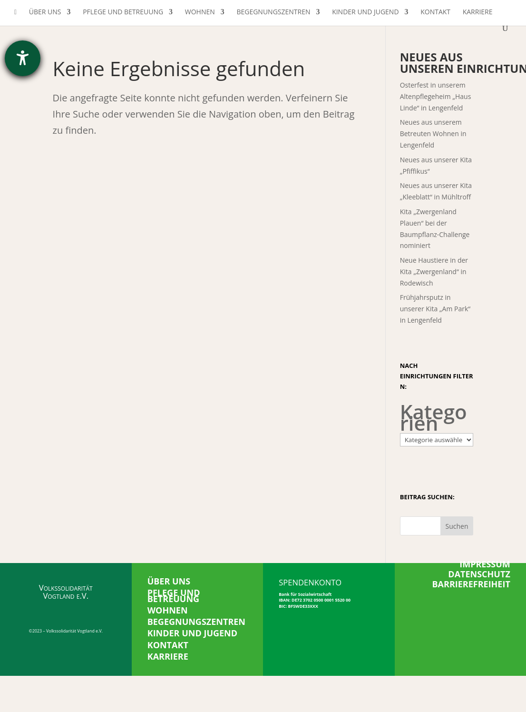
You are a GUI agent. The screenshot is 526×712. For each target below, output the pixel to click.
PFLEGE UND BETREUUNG (173, 595)
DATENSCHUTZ (479, 574)
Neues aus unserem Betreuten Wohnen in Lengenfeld (433, 133)
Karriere (478, 12)
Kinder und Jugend (365, 12)
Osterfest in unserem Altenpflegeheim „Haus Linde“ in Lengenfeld (435, 96)
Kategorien (433, 417)
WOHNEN (167, 610)
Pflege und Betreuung (123, 12)
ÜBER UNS (169, 581)
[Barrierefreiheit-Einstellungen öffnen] (22, 58)
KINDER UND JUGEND (192, 633)
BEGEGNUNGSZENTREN (196, 621)
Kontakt (435, 12)
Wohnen (200, 12)
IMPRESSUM (484, 564)
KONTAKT (167, 645)
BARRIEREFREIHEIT (471, 584)
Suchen (457, 526)
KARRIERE (167, 656)
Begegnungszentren (273, 12)
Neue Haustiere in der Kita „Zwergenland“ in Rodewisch (434, 271)
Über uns (45, 12)
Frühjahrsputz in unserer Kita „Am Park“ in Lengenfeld (435, 309)
